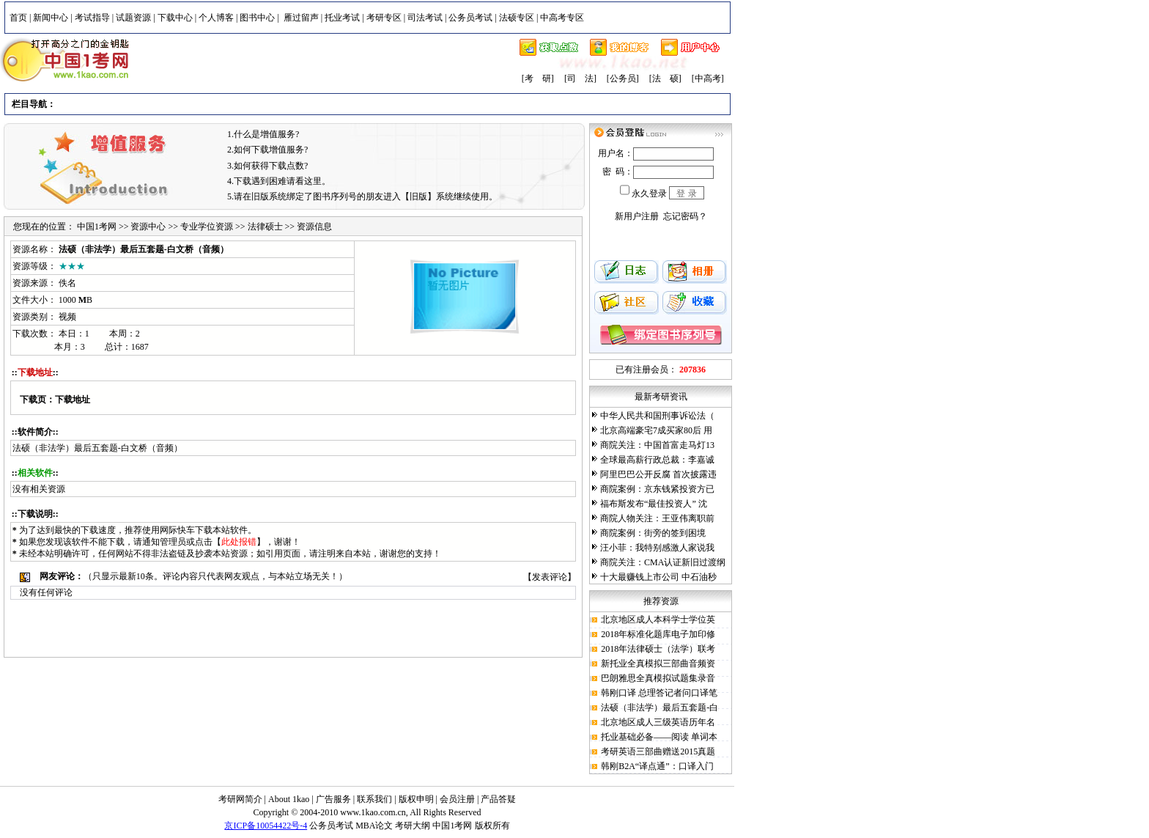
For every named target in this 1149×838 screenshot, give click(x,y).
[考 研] (538, 78)
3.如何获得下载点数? (267, 166)
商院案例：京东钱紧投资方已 (657, 489)
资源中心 (148, 226)
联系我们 (374, 799)
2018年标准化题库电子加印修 (658, 634)
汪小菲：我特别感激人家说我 (657, 548)
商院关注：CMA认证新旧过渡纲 (662, 562)
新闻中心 (50, 17)
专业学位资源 (206, 226)
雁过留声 (301, 17)
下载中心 (175, 17)
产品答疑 (498, 799)
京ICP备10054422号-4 (265, 825)
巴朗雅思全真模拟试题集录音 (658, 678)
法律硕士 (265, 226)
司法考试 (425, 17)
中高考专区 (562, 17)
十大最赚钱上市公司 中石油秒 (658, 577)
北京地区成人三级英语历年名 (658, 722)
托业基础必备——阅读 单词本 (659, 737)
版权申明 (416, 799)
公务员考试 (470, 17)
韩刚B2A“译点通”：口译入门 (657, 766)
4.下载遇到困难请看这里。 (278, 181)
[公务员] (623, 78)
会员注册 (457, 799)
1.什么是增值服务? (263, 134)
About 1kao (289, 799)
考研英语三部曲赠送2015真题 (658, 751)
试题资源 (133, 17)
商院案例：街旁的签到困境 (653, 533)
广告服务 (333, 799)
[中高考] (708, 78)
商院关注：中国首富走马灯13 (657, 445)
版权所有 (492, 825)
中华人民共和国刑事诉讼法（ (657, 416)
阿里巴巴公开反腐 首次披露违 (658, 474)
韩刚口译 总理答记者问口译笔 (659, 693)
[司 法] (580, 78)
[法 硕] (665, 78)
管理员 (173, 542)
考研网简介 (240, 799)
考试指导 (92, 17)
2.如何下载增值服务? (267, 149)
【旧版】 (418, 196)
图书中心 (257, 17)
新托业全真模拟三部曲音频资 (658, 663)
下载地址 (72, 399)
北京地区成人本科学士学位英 (658, 619)
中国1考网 (97, 226)
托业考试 (342, 17)
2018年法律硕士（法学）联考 (658, 649)
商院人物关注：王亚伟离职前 (657, 518)
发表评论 (549, 577)
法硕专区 (516, 17)
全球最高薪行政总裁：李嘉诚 (657, 460)
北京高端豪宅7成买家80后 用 (656, 430)
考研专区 (384, 17)
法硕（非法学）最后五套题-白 (659, 707)
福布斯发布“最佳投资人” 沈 (653, 504)
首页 (18, 17)
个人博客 (216, 17)
